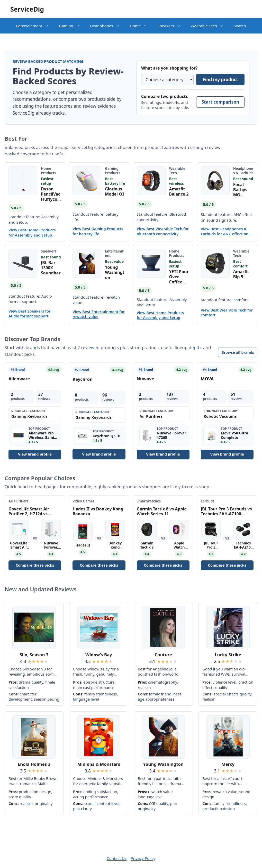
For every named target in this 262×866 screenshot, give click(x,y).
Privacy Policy (143, 858)
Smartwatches (149, 501)
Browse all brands (237, 352)
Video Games (83, 501)
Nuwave (145, 379)
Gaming (72, 25)
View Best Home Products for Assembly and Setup (32, 232)
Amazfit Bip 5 (241, 274)
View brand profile (35, 454)
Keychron (83, 379)
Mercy (227, 764)
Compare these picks (35, 565)
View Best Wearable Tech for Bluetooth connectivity (163, 231)
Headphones (107, 25)
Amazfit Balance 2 (179, 191)
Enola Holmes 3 (34, 764)
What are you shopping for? (169, 68)
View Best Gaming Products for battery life (98, 231)
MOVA (207, 379)
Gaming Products (112, 170)
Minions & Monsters (98, 764)
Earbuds (207, 501)
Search (240, 25)
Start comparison (220, 102)
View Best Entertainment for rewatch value (99, 314)
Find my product (220, 79)
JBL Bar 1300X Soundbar (51, 267)
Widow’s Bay (98, 654)
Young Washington (114, 272)
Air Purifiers (18, 501)
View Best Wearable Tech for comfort (227, 312)
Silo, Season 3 (34, 654)
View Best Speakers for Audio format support (29, 313)
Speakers (171, 25)
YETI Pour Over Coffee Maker (179, 276)
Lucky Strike (228, 654)
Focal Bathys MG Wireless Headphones (242, 189)
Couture (163, 654)
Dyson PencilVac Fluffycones (50, 194)
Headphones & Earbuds (243, 170)
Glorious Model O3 (114, 191)
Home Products (48, 170)
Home (141, 25)
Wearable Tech (210, 25)
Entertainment (35, 25)
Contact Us (117, 858)
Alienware (19, 379)
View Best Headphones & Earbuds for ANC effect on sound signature (224, 231)
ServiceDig (27, 9)
